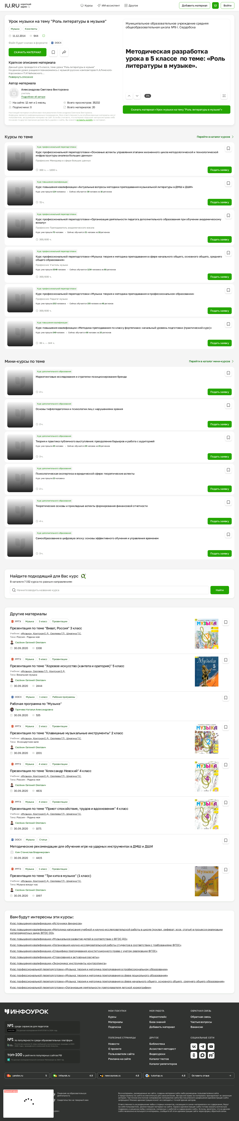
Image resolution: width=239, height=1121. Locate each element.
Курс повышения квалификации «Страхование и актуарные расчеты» (54, 957)
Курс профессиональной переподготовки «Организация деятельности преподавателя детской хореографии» (80, 987)
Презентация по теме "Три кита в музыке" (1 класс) (50, 876)
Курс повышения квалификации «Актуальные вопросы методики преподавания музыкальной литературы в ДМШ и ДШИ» (114, 187)
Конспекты (31, 28)
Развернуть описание (21, 76)
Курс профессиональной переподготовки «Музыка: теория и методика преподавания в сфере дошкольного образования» (89, 975)
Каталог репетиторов (163, 1063)
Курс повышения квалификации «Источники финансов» (46, 923)
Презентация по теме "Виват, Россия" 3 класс (46, 628)
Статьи (43, 839)
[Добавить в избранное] (53, 52)
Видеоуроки (157, 1054)
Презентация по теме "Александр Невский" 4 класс (50, 771)
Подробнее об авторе (33, 96)
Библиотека (157, 1043)
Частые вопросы (201, 1022)
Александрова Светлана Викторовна (44, 89)
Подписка (114, 1027)
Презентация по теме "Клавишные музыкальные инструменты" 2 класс (66, 733)
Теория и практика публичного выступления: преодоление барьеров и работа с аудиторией (95, 441)
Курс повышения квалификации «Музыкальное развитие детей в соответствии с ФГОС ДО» (68, 939)
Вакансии (197, 1027)
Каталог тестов (159, 1059)
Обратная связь (201, 1016)
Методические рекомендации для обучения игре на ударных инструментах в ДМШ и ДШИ (81, 846)
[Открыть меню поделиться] (64, 52)
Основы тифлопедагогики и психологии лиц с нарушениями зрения (79, 409)
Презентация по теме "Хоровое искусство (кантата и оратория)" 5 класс (67, 666)
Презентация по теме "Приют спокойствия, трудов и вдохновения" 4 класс (69, 808)
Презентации (59, 621)
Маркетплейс (157, 1016)
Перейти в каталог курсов (215, 136)
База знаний (157, 1022)
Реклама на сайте (119, 1059)
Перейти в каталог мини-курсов (211, 361)
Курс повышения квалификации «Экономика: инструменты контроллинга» (58, 963)
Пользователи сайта (121, 1054)
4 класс (43, 764)
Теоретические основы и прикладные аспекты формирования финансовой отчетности (92, 506)
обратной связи (218, 1111)
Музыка (15, 28)
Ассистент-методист (162, 1048)
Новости (113, 1043)
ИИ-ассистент (108, 5)
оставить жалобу (85, 120)
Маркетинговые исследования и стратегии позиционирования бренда (81, 376)
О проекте (114, 1048)
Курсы (86, 5)
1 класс (43, 696)
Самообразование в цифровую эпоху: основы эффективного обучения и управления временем (97, 538)
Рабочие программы (63, 696)
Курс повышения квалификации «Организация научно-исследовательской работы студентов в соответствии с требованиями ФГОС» (95, 945)
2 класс (43, 726)
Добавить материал (162, 1027)
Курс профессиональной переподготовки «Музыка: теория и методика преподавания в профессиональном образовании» (115, 293)
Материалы (115, 1022)
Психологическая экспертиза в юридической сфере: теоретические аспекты (85, 473)
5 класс (43, 659)
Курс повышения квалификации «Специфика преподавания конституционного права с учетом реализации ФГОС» (83, 951)
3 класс (43, 621)
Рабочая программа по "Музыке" (36, 704)
